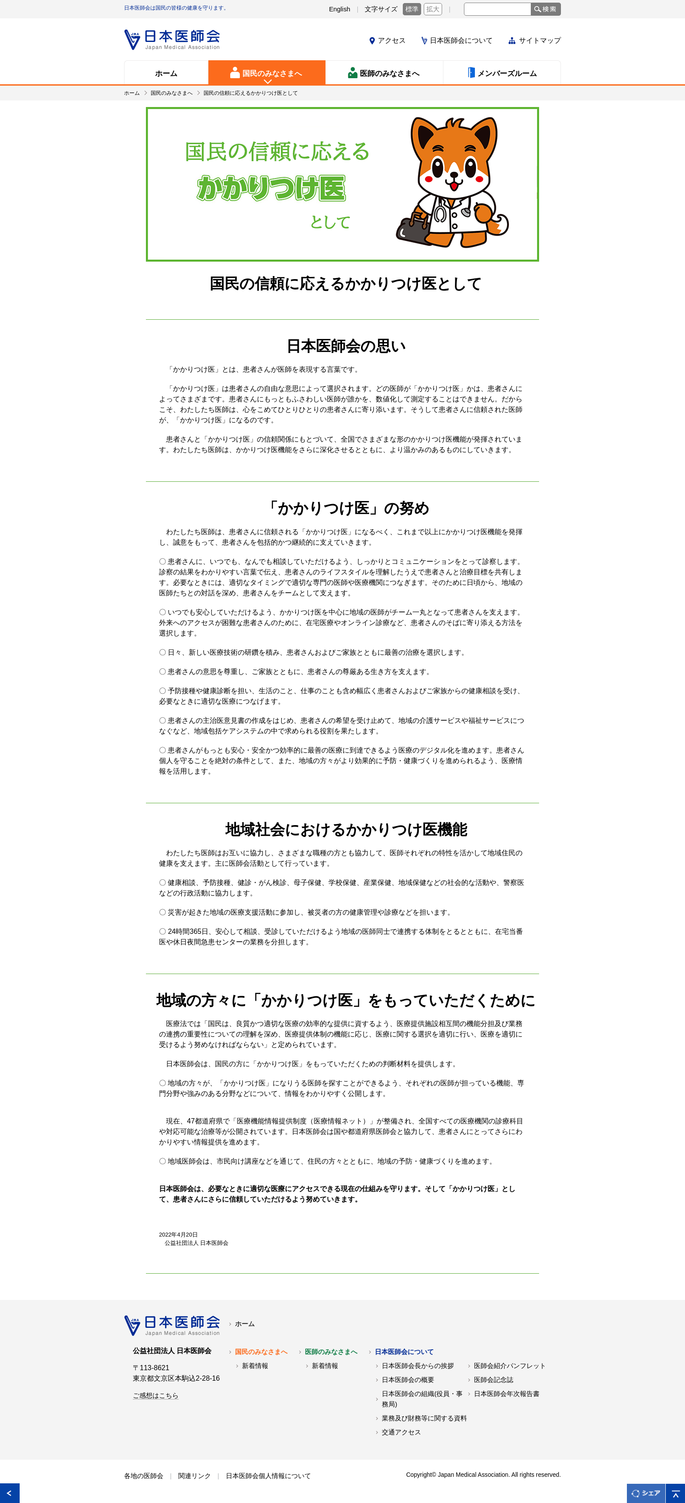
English (339, 9)
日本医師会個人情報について (268, 1475)
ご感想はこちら (156, 1395)
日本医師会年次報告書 (507, 1393)
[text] (497, 9)
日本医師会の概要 (408, 1379)
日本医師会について (461, 40)
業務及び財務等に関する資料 (424, 1418)
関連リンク (194, 1475)
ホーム (132, 93)
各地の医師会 (143, 1475)
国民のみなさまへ (172, 93)
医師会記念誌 (493, 1379)
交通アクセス (401, 1432)
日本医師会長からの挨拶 (418, 1365)
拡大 (432, 9)
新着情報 (255, 1365)
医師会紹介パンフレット (510, 1365)
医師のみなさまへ (331, 1351)
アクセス (392, 40)
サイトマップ (540, 40)
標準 (412, 9)
